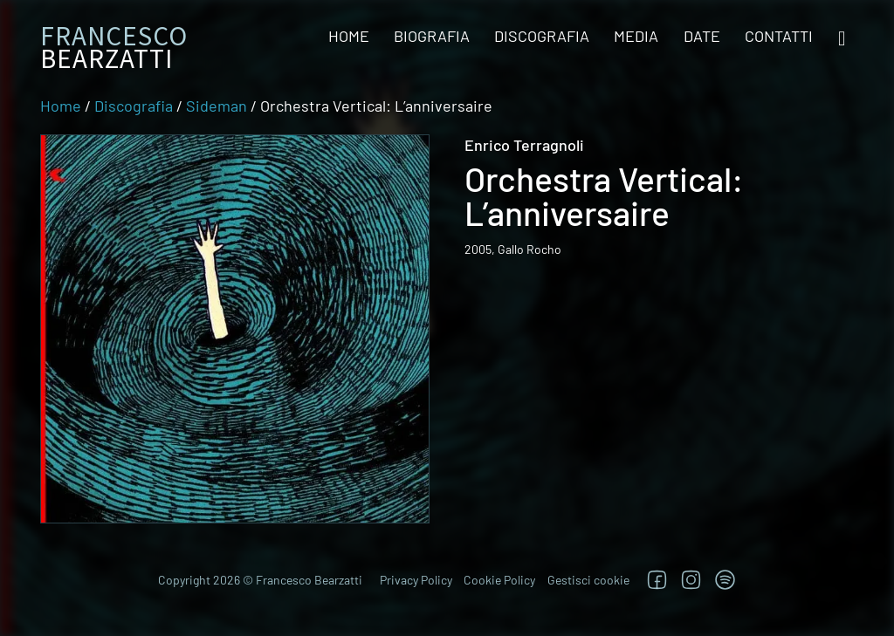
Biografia (432, 35)
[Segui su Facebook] (657, 580)
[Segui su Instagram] (691, 580)
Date (702, 35)
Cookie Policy (499, 579)
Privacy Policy (416, 579)
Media (636, 35)
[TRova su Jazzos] (725, 580)
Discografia (541, 35)
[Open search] (841, 38)
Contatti (779, 35)
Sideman (216, 105)
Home (348, 35)
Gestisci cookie (588, 579)
